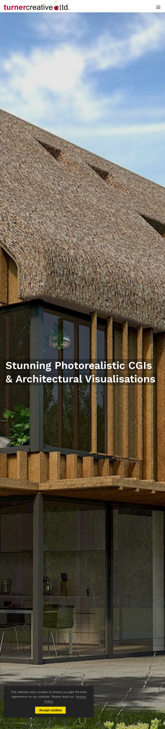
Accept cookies (50, 710)
